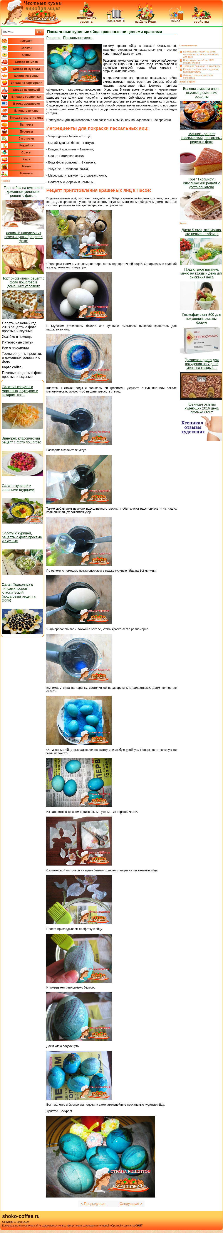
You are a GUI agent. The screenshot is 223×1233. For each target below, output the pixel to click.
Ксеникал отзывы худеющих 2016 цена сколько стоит (202, 408)
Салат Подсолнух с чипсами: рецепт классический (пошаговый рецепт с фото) (19, 592)
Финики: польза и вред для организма (198, 76)
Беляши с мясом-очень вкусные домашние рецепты (201, 92)
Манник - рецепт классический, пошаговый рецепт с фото (202, 138)
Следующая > (131, 1204)
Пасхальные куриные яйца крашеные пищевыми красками (104, 32)
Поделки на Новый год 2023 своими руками (198, 61)
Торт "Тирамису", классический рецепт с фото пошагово (201, 183)
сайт (139, 1225)
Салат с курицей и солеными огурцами (18, 488)
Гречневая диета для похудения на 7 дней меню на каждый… (202, 364)
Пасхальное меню (77, 38)
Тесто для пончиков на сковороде (202, 66)
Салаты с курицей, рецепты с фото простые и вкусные (22, 537)
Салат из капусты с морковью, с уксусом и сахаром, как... (20, 391)
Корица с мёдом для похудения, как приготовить (201, 70)
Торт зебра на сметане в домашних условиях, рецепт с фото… (23, 191)
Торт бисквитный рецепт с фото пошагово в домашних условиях (23, 282)
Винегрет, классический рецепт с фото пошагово (21, 440)
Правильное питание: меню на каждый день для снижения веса (201, 273)
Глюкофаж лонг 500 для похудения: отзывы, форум (201, 318)
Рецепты (53, 38)
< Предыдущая (93, 1204)
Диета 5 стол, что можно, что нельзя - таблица (201, 232)
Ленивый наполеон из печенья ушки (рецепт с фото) (23, 237)
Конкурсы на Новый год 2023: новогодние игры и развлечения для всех (201, 54)
